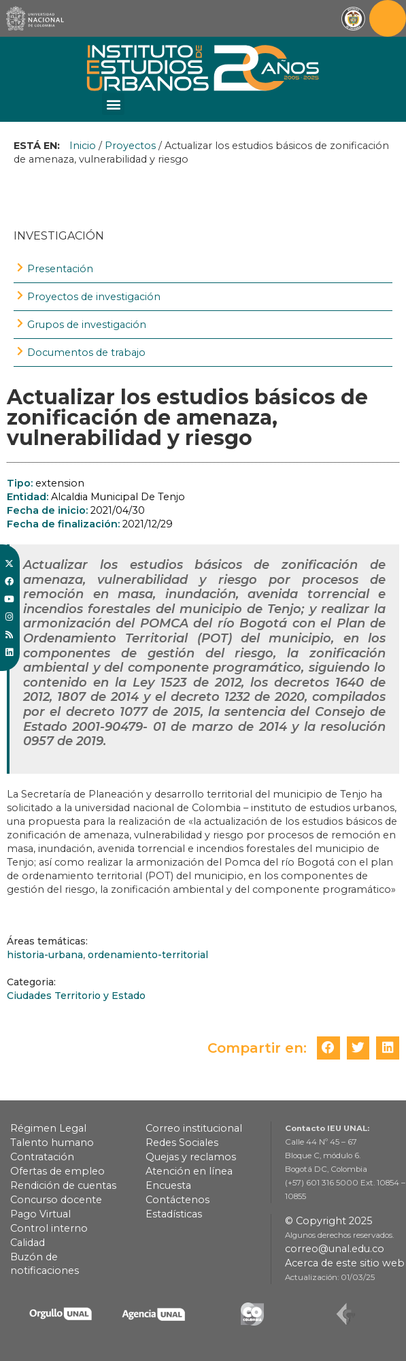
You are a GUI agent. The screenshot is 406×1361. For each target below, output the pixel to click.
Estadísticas (174, 1214)
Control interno (49, 1228)
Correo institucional (194, 1128)
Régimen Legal (48, 1128)
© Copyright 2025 (328, 1221)
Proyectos (130, 146)
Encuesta (168, 1185)
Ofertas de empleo (57, 1171)
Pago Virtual (40, 1214)
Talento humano (52, 1142)
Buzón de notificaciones (44, 1264)
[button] (113, 104)
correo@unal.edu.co (334, 1249)
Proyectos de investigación (93, 297)
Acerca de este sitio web (345, 1263)
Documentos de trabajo (86, 352)
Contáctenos (177, 1200)
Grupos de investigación (86, 324)
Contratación (42, 1157)
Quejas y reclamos (191, 1157)
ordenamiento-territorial (148, 955)
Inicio (82, 146)
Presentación (60, 269)
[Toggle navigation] (387, 18)
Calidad (27, 1242)
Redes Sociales (182, 1142)
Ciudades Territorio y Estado (76, 995)
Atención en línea (189, 1171)
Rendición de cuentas (63, 1185)
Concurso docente (56, 1200)
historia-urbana (45, 955)
